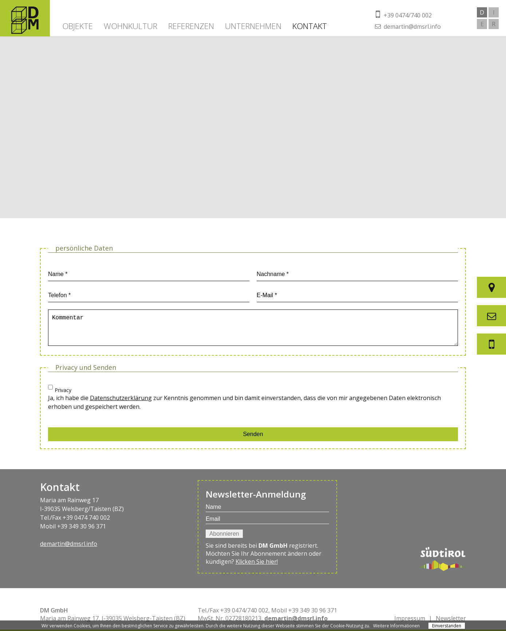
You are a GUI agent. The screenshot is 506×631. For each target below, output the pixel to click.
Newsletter (451, 618)
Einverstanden (446, 626)
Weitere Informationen (396, 626)
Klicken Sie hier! (257, 562)
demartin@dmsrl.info (68, 544)
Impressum (409, 618)
